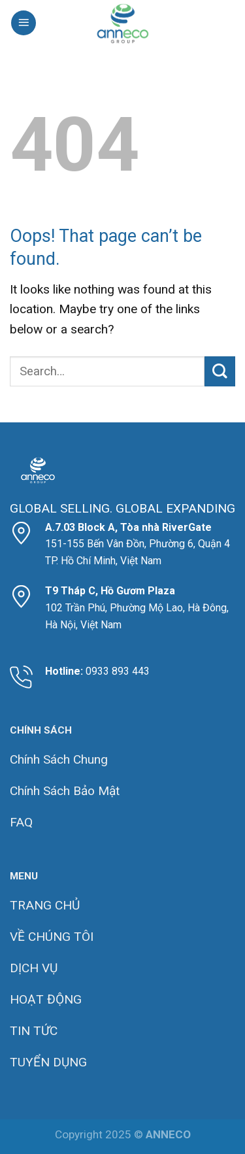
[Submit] (219, 371)
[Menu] (23, 23)
